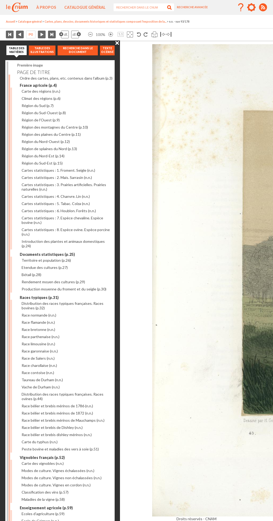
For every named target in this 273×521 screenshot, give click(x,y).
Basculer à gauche (162, 34)
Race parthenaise (40, 336)
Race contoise (38, 372)
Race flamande (38, 322)
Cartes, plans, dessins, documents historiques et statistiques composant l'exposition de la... (105, 21)
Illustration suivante (76, 34)
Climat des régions (41, 98)
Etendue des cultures (45, 267)
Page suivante (42, 34)
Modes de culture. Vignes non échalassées (62, 477)
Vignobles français (42, 457)
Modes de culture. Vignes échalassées (58, 470)
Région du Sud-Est (42, 163)
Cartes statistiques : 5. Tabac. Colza (56, 203)
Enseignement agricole (46, 508)
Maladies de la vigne (43, 499)
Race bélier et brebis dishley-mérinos (57, 434)
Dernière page (52, 34)
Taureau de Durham (42, 380)
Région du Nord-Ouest (46, 141)
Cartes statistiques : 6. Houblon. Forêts (59, 210)
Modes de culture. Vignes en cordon (56, 485)
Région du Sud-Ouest (44, 112)
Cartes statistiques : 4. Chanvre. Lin (56, 196)
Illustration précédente (64, 34)
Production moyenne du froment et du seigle (64, 289)
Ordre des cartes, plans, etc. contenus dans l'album (66, 78)
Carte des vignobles (43, 463)
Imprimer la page (154, 34)
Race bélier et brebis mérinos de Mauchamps (63, 420)
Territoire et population (46, 260)
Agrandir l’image (110, 34)
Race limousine (38, 344)
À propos (46, 7)
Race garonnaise (40, 351)
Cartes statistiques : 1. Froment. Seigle (58, 170)
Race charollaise (39, 365)
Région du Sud (38, 105)
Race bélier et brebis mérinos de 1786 (57, 406)
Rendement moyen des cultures (53, 282)
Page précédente (20, 34)
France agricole (38, 85)
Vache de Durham (41, 387)
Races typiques (39, 297)
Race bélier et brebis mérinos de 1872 (57, 413)
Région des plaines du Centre (51, 134)
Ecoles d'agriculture (43, 513)
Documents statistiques (47, 254)
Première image (30, 65)
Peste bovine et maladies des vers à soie (60, 449)
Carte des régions (41, 91)
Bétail (31, 274)
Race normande (39, 315)
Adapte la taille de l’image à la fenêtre (130, 34)
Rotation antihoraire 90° (139, 34)
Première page (10, 34)
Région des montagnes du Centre (55, 127)
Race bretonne (38, 329)
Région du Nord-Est (43, 156)
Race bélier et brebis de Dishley (52, 427)
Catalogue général (85, 7)
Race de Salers (38, 358)
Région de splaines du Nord (49, 148)
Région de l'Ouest (41, 120)
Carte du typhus (40, 442)
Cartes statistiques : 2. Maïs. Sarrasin (57, 177)
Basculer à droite (168, 34)
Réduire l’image (90, 34)
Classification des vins (45, 492)
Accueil (10, 21)
